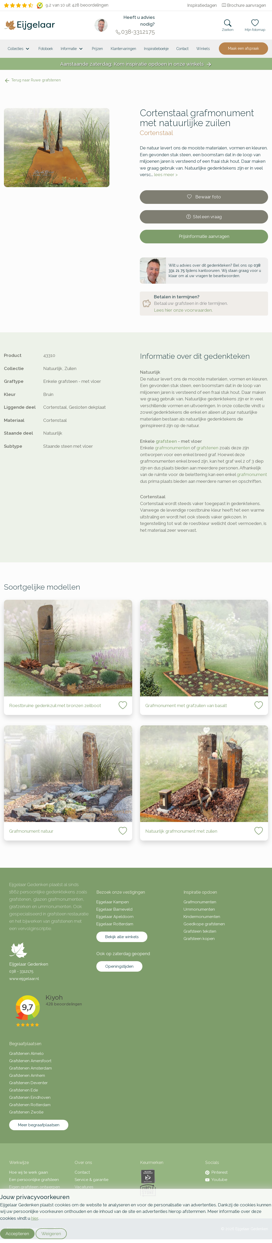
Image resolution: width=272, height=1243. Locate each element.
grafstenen (207, 447)
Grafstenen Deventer (28, 1082)
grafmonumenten (172, 447)
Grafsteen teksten (200, 931)
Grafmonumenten (200, 902)
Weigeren (51, 1233)
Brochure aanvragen (244, 5)
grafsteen (166, 441)
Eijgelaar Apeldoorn (115, 916)
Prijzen (97, 49)
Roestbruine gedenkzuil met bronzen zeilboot (55, 705)
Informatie (72, 49)
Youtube (216, 1179)
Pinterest (216, 1172)
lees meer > (166, 174)
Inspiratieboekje (156, 49)
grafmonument (252, 474)
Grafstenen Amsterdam (30, 1068)
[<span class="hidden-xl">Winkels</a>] (203, 49)
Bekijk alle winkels (121, 936)
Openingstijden (119, 966)
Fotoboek (45, 49)
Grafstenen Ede (23, 1090)
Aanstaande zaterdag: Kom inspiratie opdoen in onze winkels (136, 64)
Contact (182, 49)
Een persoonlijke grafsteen (34, 1179)
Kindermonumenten (202, 916)
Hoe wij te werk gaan (28, 1172)
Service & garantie (91, 1179)
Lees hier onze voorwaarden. (183, 310)
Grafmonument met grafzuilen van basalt (186, 705)
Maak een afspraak (243, 48)
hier (34, 1218)
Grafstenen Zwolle (26, 1112)
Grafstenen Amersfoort (30, 1061)
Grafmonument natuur (31, 831)
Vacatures (84, 1187)
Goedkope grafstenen (204, 924)
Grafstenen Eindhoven (30, 1097)
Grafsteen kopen (199, 938)
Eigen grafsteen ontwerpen (34, 1187)
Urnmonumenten (199, 909)
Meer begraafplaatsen (38, 1125)
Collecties (19, 49)
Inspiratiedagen (202, 5)
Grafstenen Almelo (26, 1053)
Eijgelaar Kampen (112, 902)
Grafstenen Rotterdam (30, 1104)
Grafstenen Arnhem (27, 1075)
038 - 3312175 (21, 971)
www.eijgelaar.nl (24, 978)
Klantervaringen (123, 49)
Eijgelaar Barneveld (114, 909)
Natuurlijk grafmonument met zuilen (181, 831)
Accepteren (17, 1233)
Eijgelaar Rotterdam (114, 924)
